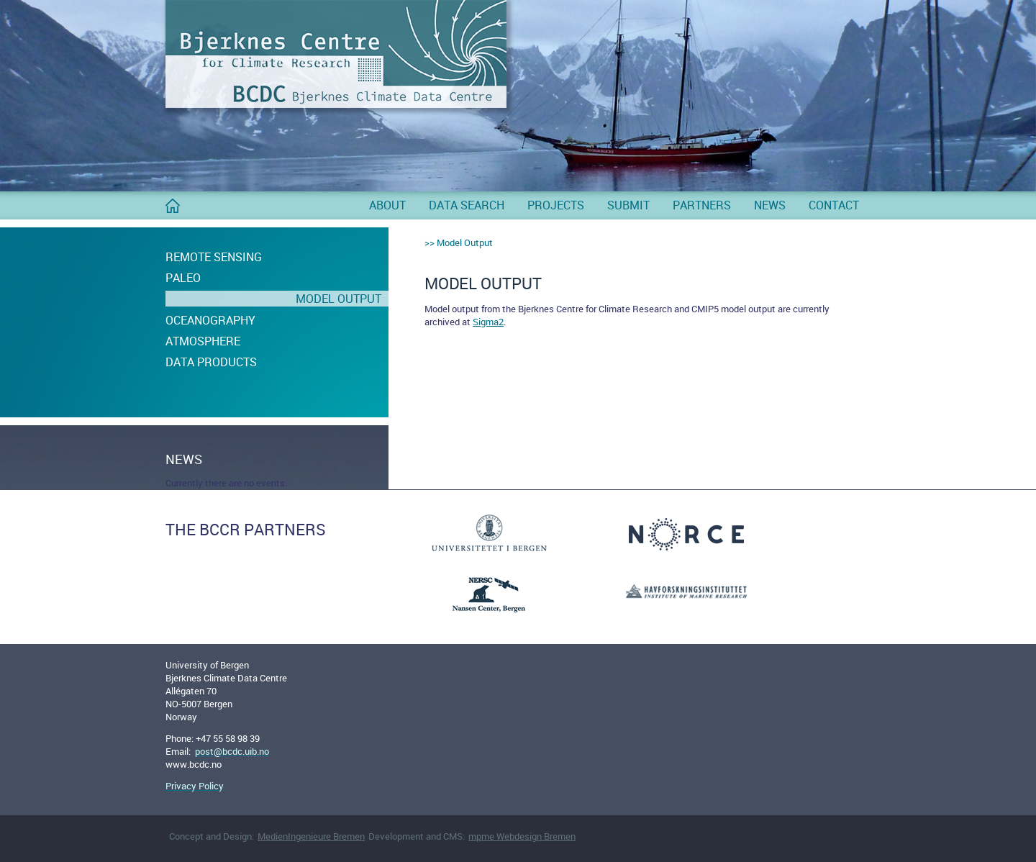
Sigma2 (488, 321)
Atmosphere (202, 341)
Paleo (183, 278)
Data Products (211, 362)
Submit (628, 205)
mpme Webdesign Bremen (522, 836)
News (770, 205)
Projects (555, 205)
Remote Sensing (213, 257)
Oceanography (210, 320)
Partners (702, 205)
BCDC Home (172, 211)
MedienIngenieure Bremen (311, 836)
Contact (834, 205)
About (387, 205)
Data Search (466, 205)
